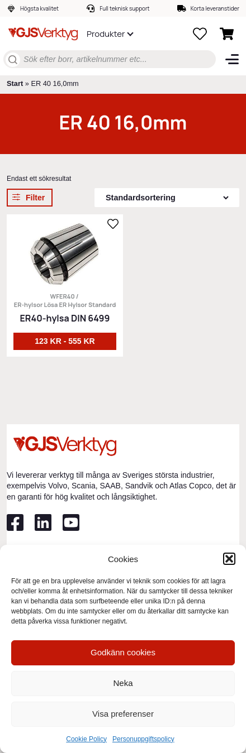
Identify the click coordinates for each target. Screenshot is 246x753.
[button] (229, 558)
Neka (123, 683)
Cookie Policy (86, 739)
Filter (35, 197)
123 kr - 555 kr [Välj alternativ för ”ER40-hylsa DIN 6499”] (64, 341)
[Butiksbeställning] (166, 197)
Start (15, 83)
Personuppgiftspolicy (143, 739)
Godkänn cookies (123, 652)
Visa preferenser (123, 713)
